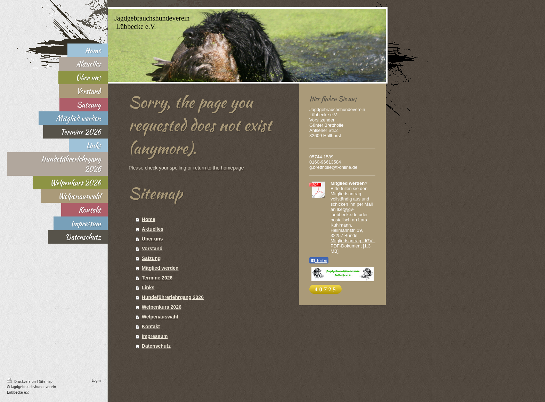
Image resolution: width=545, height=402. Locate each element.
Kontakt (151, 326)
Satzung (151, 258)
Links (148, 287)
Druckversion (22, 381)
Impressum (155, 336)
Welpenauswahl (160, 317)
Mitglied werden (160, 268)
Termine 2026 (157, 278)
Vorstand (152, 248)
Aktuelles (152, 229)
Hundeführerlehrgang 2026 (173, 297)
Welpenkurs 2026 (161, 307)
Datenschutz (156, 346)
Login (96, 380)
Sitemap (45, 381)
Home (148, 219)
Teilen (319, 260)
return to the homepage (218, 168)
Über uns (152, 239)
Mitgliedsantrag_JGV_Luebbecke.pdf (368, 240)
